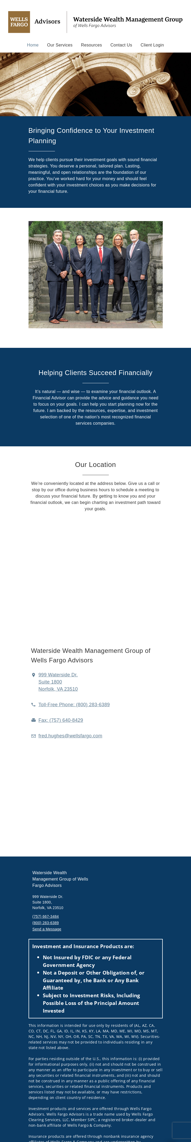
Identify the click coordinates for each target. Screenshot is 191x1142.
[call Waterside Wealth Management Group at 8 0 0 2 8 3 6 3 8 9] (74, 704)
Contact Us (121, 45)
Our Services (59, 45)
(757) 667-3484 (45, 916)
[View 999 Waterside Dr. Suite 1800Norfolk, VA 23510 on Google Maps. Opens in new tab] (58, 682)
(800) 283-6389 (45, 923)
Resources (91, 45)
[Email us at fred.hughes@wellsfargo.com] (71, 735)
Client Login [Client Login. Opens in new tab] (152, 45)
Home (33, 44)
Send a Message (47, 929)
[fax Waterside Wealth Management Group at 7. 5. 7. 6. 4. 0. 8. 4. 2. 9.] (61, 720)
